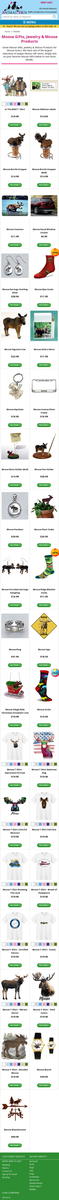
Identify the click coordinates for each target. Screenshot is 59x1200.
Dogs (31, 1173)
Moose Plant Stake (44, 529)
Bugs (31, 1167)
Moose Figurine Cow (15, 349)
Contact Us (7, 1171)
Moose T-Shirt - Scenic (44, 949)
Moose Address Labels (44, 109)
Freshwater (34, 1177)
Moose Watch (44, 1069)
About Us (6, 1197)
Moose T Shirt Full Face (44, 829)
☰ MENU (29, 22)
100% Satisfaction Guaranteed (42, 12)
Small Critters (35, 1186)
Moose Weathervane (15, 1129)
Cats (31, 1170)
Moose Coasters (15, 229)
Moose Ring (15, 649)
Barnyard (33, 1161)
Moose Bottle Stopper (15, 169)
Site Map (6, 1177)
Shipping (6, 1164)
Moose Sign (44, 649)
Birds (31, 1164)
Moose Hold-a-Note (44, 349)
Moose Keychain (15, 409)
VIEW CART (47, 2)
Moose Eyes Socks (44, 289)
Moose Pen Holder (44, 469)
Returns (5, 1168)
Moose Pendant (15, 529)
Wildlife (16, 31)
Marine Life (34, 1180)
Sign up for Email (9, 1174)
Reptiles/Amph (35, 1183)
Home (7, 31)
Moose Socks (44, 709)
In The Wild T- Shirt (15, 109)
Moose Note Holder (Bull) (15, 469)
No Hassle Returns (48, 8)
